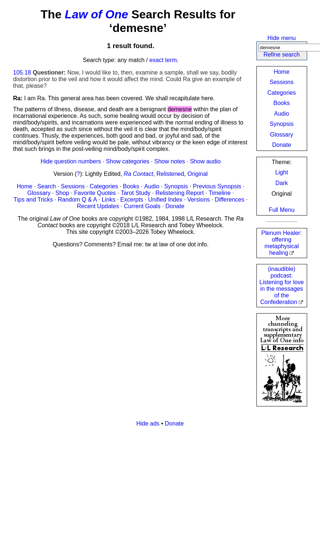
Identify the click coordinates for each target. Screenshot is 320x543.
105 (18, 72)
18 (28, 72)
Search (46, 186)
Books (281, 103)
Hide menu (281, 38)
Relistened (170, 174)
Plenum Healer (281, 243)
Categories (281, 93)
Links (108, 199)
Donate (281, 145)
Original (197, 174)
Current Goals (142, 206)
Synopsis (282, 124)
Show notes (169, 161)
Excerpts (131, 199)
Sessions (282, 82)
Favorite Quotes (95, 193)
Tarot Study (136, 193)
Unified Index (165, 199)
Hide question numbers (70, 161)
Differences (229, 199)
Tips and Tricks (33, 199)
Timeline (220, 193)
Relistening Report (179, 193)
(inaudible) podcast (281, 285)
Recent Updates (98, 206)
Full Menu (281, 210)
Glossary (281, 134)
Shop (62, 193)
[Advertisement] (160, 484)
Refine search (281, 54)
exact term (163, 60)
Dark (282, 183)
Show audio (205, 161)
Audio (281, 114)
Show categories (127, 161)
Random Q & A (77, 199)
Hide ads (147, 423)
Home (282, 72)
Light (281, 172)
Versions (198, 199)
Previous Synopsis (217, 186)
